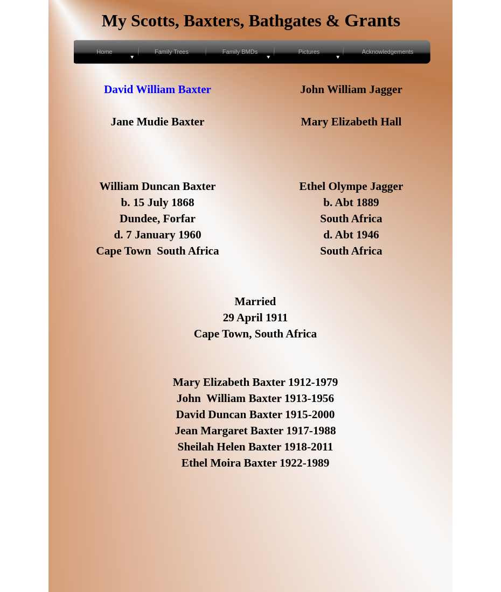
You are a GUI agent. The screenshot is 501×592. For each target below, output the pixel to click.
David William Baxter (157, 89)
